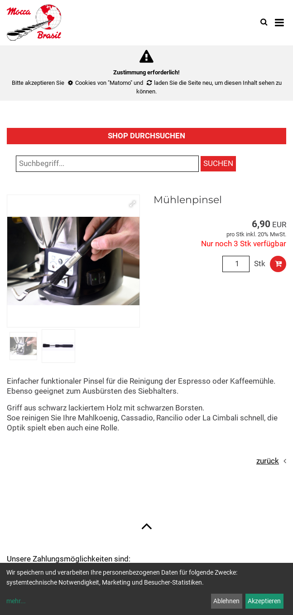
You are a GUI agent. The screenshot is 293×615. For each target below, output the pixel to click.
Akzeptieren (264, 601)
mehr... (16, 601)
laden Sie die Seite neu (183, 82)
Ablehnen (226, 601)
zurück (267, 461)
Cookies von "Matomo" (103, 82)
